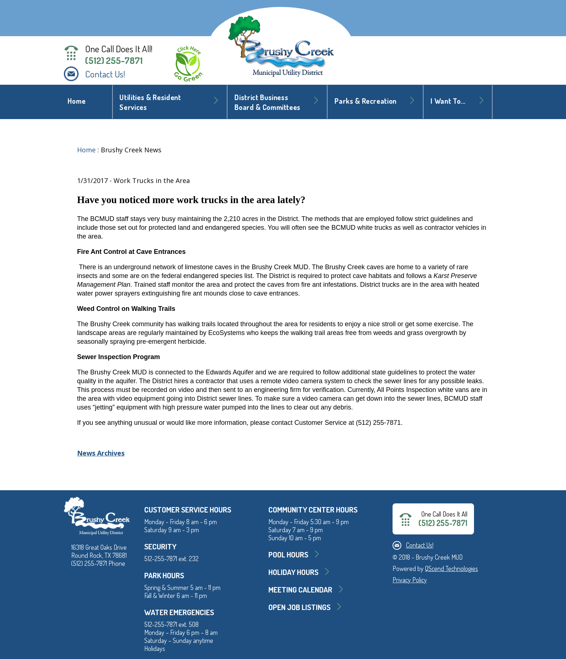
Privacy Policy (410, 580)
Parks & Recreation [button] (365, 101)
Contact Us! (105, 74)
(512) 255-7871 (114, 60)
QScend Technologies (451, 568)
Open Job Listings (299, 607)
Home (77, 101)
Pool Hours (288, 554)
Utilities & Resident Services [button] (150, 102)
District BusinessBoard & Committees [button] (267, 102)
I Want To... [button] (448, 101)
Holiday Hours (293, 572)
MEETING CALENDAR (300, 589)
